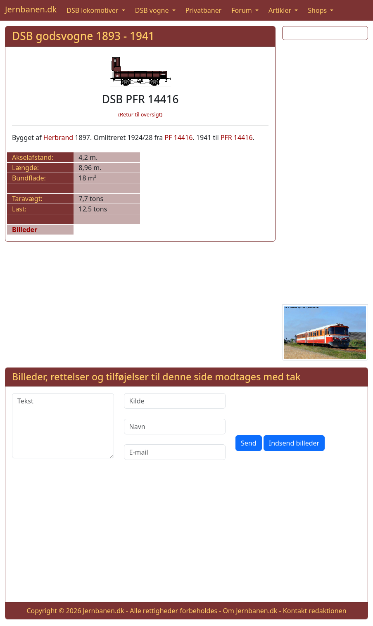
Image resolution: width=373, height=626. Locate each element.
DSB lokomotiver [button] (93, 10)
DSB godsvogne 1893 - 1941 (83, 35)
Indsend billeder (294, 443)
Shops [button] (318, 10)
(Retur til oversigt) (140, 114)
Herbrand (58, 137)
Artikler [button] (280, 10)
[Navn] (175, 426)
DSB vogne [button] (153, 10)
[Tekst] (63, 425)
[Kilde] (175, 401)
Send (249, 443)
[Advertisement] (325, 170)
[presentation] (298, 409)
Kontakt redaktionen (315, 610)
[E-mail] (175, 452)
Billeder (24, 229)
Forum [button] (242, 10)
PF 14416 (178, 137)
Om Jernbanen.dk (250, 610)
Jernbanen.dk (31, 9)
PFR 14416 (237, 137)
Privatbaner (203, 10)
